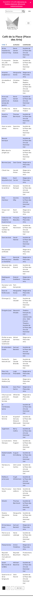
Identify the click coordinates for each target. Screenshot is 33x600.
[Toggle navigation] (28, 23)
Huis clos (5, 387)
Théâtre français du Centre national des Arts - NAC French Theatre (27, 317)
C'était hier (6, 170)
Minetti (4, 501)
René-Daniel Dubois (15, 51)
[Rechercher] (14, 11)
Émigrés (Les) (6, 310)
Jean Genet (17, 162)
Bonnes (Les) (6, 162)
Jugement (5, 429)
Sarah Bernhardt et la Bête (6, 565)
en (29, 11)
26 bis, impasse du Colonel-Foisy (6, 51)
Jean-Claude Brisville (16, 361)
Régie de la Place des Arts (27, 75)
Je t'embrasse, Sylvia (6, 407)
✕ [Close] (30, 2)
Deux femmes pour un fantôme (7, 259)
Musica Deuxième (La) (5, 515)
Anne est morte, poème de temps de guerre (5, 101)
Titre (3, 45)
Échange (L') (6, 298)
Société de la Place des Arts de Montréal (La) (27, 53)
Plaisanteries (6, 545)
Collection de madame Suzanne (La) (6, 220)
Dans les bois (6, 237)
